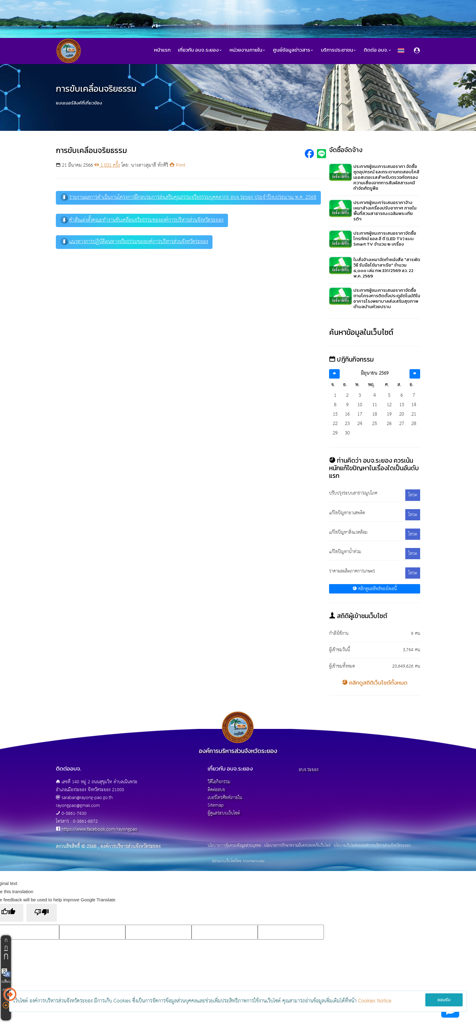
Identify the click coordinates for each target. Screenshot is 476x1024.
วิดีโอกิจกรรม (219, 782)
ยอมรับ (443, 1000)
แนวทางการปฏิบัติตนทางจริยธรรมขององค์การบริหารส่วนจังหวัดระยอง (134, 242)
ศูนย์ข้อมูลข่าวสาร (293, 50)
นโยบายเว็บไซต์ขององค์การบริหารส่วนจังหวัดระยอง (372, 845)
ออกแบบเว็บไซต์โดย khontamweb (238, 861)
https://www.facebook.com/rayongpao (100, 829)
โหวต (412, 495)
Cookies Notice (374, 1001)
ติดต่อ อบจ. (378, 50)
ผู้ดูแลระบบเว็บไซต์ (224, 813)
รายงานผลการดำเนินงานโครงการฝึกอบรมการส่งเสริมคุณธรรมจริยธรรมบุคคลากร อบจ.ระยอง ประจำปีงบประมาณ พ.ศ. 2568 (188, 197)
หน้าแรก (162, 50)
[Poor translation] (41, 913)
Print (177, 165)
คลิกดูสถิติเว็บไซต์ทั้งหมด (374, 683)
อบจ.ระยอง (308, 770)
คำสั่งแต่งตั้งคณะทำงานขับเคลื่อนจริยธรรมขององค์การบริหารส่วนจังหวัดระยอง (141, 220)
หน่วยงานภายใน (247, 50)
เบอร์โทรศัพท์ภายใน (225, 798)
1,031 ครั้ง (107, 165)
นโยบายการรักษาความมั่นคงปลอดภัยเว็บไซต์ (297, 845)
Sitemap (216, 805)
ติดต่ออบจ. (217, 790)
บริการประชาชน (338, 50)
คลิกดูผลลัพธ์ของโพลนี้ (374, 589)
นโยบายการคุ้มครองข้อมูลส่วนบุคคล (234, 845)
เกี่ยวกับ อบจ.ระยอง (200, 50)
